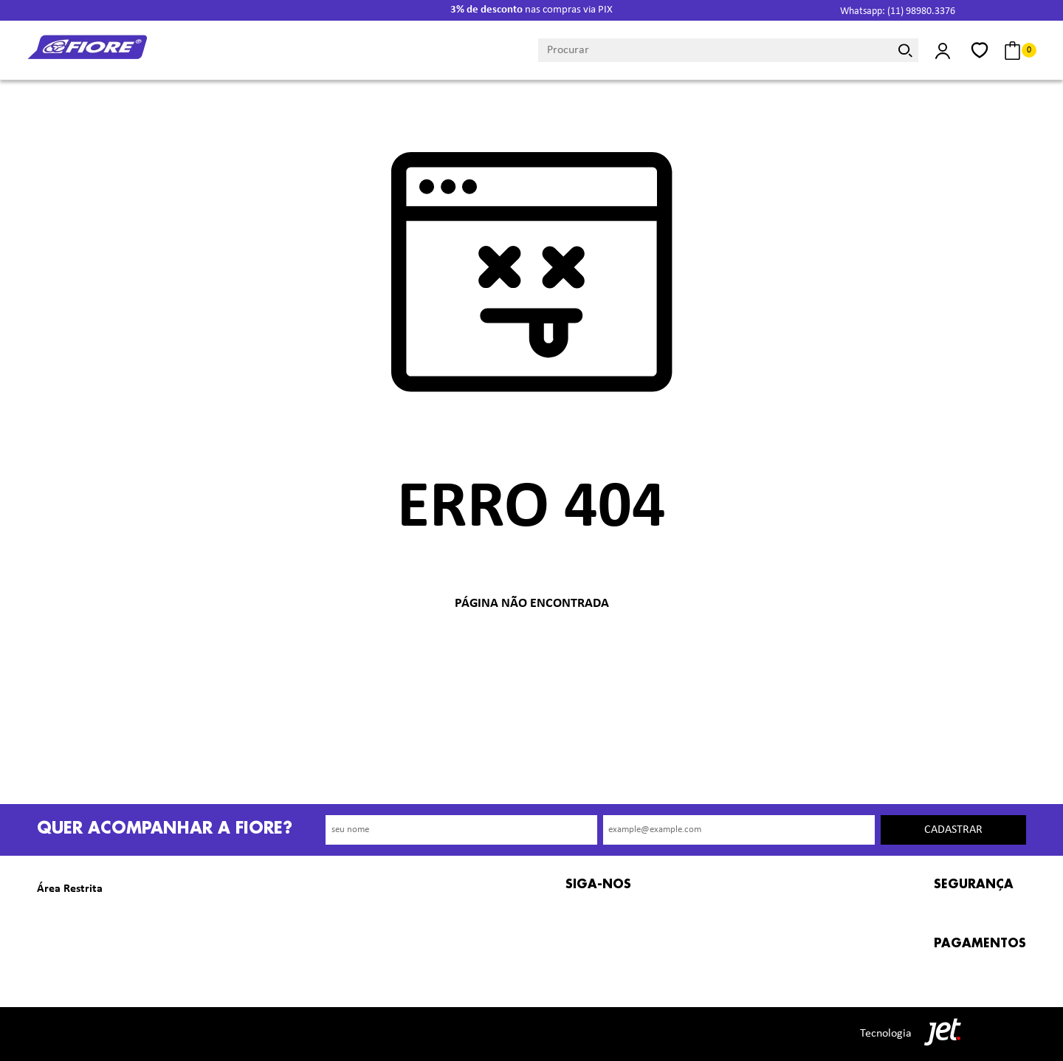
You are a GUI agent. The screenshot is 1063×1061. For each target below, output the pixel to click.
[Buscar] (905, 50)
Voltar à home (531, 652)
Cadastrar (953, 830)
